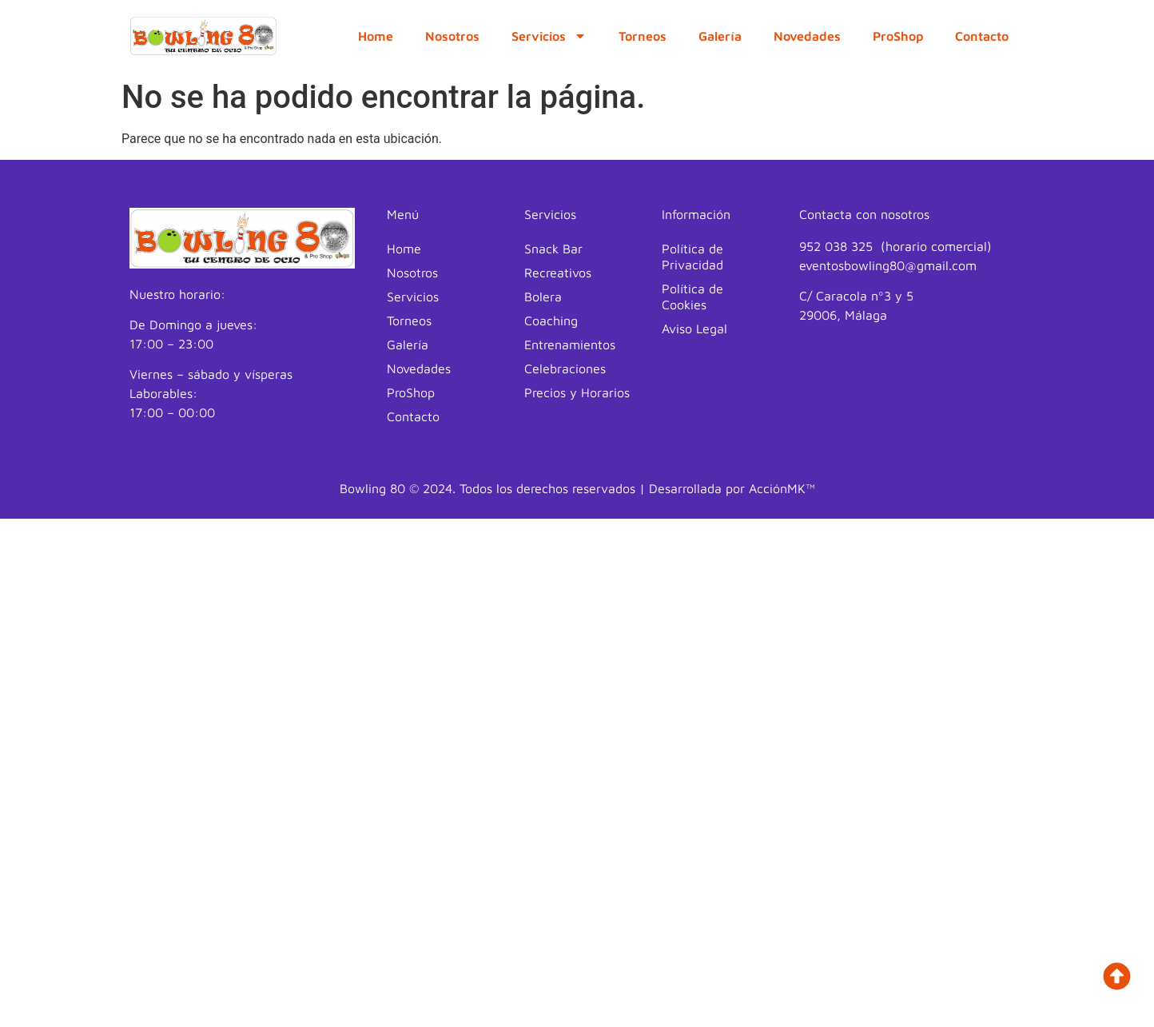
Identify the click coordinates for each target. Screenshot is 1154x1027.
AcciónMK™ (782, 488)
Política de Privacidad (692, 256)
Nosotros (452, 36)
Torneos (643, 36)
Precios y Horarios (577, 392)
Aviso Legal (694, 328)
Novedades (807, 36)
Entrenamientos (569, 344)
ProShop (898, 36)
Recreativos (557, 272)
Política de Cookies (692, 296)
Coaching (551, 320)
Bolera (543, 296)
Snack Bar (553, 248)
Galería (720, 36)
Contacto (982, 36)
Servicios (549, 36)
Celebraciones (565, 368)
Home (375, 36)
